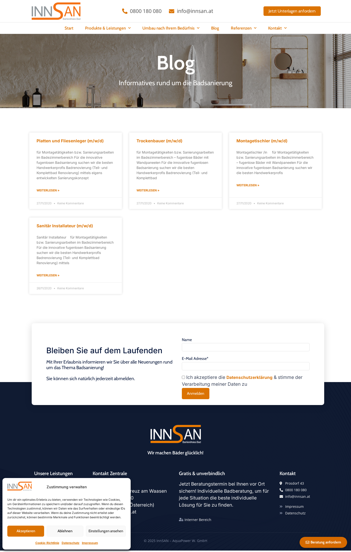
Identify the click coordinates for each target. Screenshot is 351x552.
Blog (215, 28)
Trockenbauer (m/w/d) (159, 140)
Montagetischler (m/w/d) (261, 140)
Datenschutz (70, 543)
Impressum (90, 543)
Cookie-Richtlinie (47, 543)
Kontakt (277, 28)
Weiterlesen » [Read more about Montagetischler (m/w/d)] (247, 185)
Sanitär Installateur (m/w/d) (65, 225)
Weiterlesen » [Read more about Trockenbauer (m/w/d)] (147, 190)
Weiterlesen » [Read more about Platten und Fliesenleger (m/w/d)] (48, 190)
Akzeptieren (26, 531)
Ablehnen (65, 531)
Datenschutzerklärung (249, 378)
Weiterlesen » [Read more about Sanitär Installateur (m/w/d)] (48, 275)
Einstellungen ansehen (105, 531)
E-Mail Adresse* (195, 359)
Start (69, 28)
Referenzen (243, 28)
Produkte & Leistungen (108, 28)
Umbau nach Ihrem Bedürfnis (170, 28)
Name (187, 340)
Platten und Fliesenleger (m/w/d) (70, 140)
